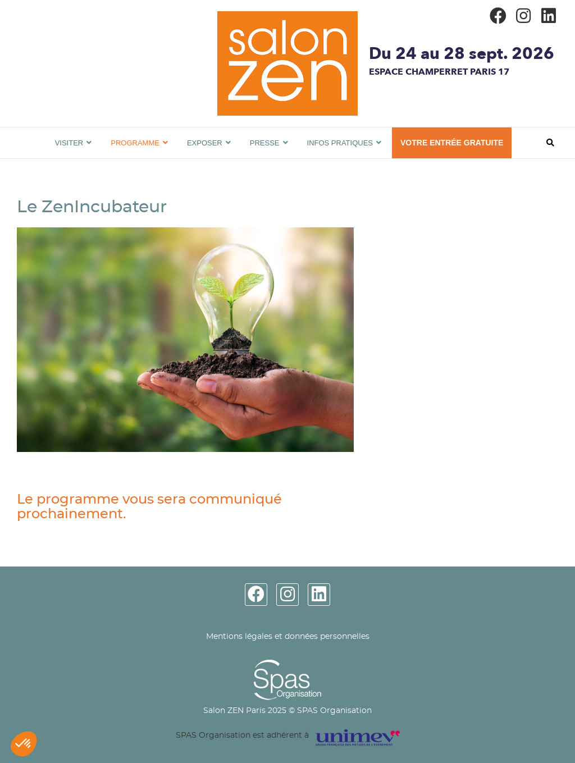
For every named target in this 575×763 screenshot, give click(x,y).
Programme (135, 143)
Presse (265, 143)
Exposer (204, 143)
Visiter (69, 143)
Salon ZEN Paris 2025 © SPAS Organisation (287, 711)
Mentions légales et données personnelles (287, 637)
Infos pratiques (340, 143)
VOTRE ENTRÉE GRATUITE (451, 142)
